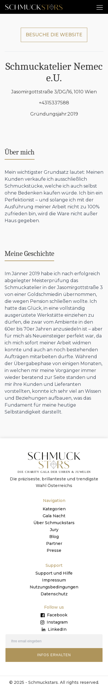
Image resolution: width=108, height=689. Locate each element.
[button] (100, 7)
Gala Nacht (54, 515)
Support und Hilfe (54, 573)
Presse (54, 550)
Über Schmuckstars (54, 522)
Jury (54, 529)
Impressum (54, 580)
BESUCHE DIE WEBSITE (54, 34)
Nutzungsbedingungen (54, 587)
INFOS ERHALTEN (54, 655)
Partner (54, 543)
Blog (54, 536)
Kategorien (54, 508)
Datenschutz (54, 593)
